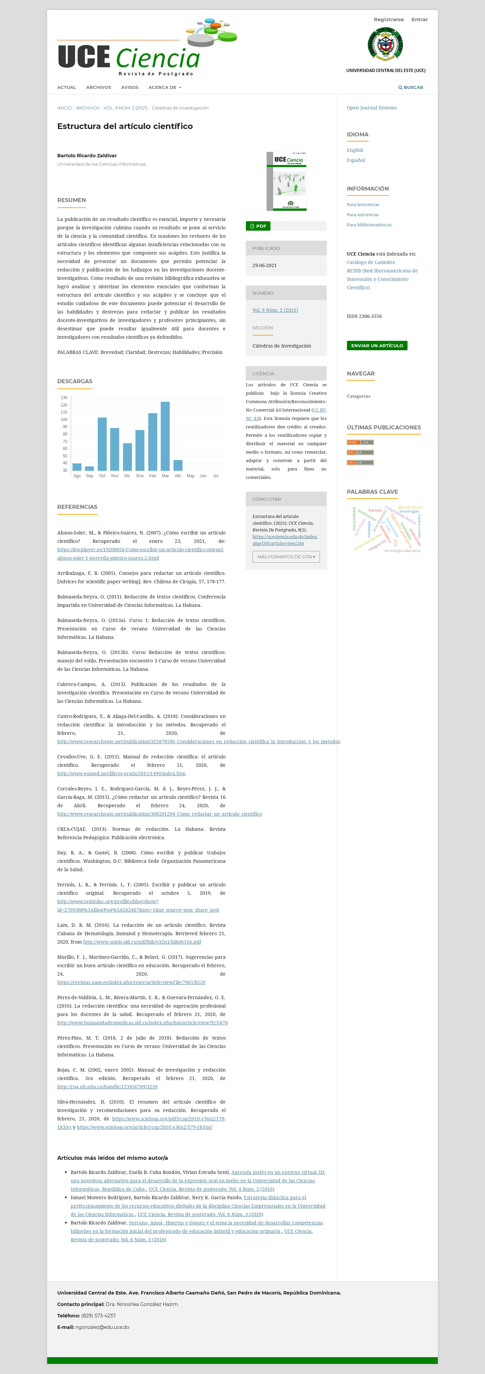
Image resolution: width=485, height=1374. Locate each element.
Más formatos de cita (284, 556)
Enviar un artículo (377, 345)
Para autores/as (363, 214)
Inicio (64, 107)
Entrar (420, 19)
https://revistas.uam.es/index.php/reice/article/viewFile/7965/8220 (131, 982)
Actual (66, 87)
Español (356, 160)
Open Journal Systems (372, 107)
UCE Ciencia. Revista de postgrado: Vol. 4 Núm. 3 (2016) (211, 1189)
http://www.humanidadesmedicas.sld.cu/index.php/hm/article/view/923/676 (142, 1022)
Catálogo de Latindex (371, 262)
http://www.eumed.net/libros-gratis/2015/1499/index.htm (121, 773)
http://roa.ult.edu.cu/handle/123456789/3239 (107, 1086)
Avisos (129, 87)
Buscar (410, 87)
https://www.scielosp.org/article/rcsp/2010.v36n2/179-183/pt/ (145, 1127)
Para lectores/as (363, 204)
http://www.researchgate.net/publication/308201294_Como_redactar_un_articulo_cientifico (159, 814)
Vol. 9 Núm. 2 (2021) (126, 107)
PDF (260, 226)
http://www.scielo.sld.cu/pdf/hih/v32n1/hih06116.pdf (142, 942)
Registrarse (389, 19)
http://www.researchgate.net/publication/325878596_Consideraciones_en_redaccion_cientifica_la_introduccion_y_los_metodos (198, 741)
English (355, 150)
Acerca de (163, 87)
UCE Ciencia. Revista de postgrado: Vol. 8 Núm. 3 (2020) (200, 1214)
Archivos (98, 87)
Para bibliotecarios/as (369, 225)
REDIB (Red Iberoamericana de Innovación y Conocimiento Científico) (382, 279)
